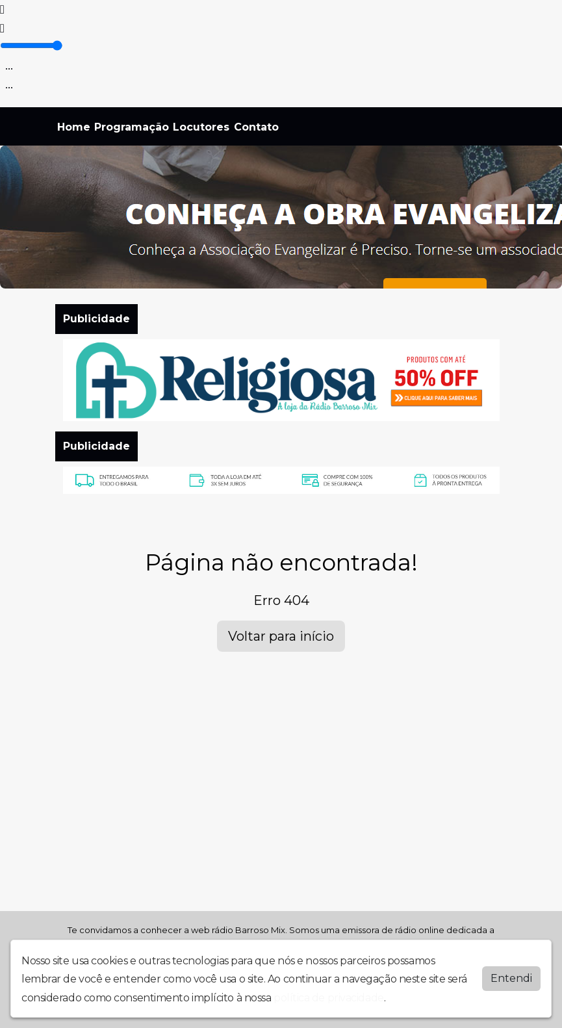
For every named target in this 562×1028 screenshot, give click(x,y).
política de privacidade (329, 998)
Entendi (511, 978)
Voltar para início (281, 636)
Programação (131, 127)
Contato (256, 127)
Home (73, 127)
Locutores (201, 127)
